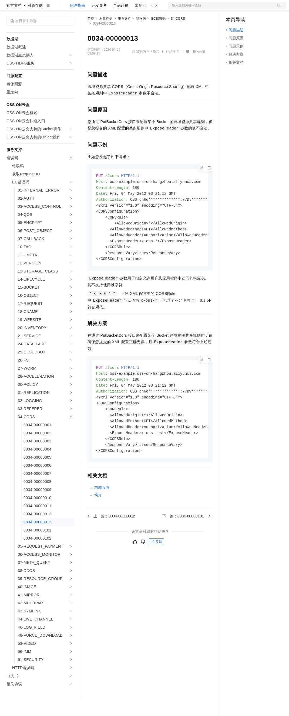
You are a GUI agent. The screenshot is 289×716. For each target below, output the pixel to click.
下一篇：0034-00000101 (186, 541)
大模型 (55, 8)
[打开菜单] (8, 8)
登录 (277, 9)
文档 (220, 9)
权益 (103, 8)
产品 (70, 8)
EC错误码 (158, 36)
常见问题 (142, 23)
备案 (231, 9)
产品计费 (120, 23)
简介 (98, 520)
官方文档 (14, 23)
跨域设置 (102, 513)
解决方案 (87, 8)
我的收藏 (199, 69)
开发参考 (99, 23)
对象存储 (35, 23)
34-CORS (178, 36)
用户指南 (77, 23)
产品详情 (172, 69)
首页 (91, 36)
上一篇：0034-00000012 (111, 541)
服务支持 (124, 36)
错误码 (141, 36)
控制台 (245, 9)
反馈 (156, 567)
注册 (257, 9)
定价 (116, 8)
